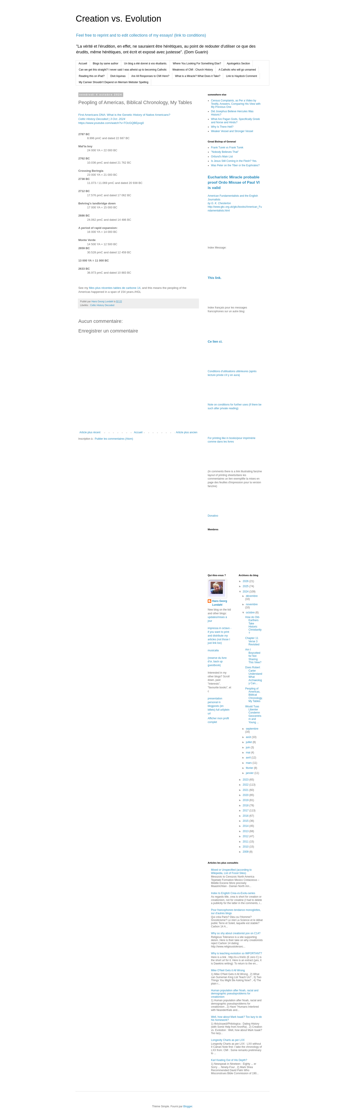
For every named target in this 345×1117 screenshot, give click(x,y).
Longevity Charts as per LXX (228, 1040)
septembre (252, 728)
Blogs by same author (105, 63)
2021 (246, 790)
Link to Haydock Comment (241, 76)
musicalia (213, 650)
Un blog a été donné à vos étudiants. (145, 63)
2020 (246, 795)
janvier (250, 773)
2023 (246, 779)
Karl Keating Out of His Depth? (229, 1060)
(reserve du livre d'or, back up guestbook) (217, 661)
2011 (246, 841)
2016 (246, 815)
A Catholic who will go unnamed (237, 69)
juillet (249, 742)
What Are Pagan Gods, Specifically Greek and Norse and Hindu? (235, 121)
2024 (246, 591)
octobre (250, 612)
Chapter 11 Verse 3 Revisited (252, 641)
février (250, 768)
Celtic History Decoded (102, 305)
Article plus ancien (186, 432)
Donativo (213, 515)
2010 (246, 846)
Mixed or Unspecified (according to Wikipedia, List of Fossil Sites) (231, 871)
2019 (246, 800)
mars (249, 762)
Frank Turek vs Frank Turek (227, 147)
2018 (246, 805)
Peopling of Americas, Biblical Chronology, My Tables (253, 695)
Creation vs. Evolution (118, 18)
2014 (246, 825)
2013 (246, 831)
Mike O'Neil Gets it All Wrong (228, 970)
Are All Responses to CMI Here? (150, 76)
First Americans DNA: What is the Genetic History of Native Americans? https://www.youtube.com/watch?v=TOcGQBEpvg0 (124, 119)
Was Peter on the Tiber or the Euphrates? (235, 165)
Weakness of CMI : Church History (192, 69)
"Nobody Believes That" (225, 151)
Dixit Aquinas (117, 76)
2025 (246, 586)
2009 (246, 851)
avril (248, 757)
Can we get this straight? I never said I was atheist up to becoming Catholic (123, 69)
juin (248, 747)
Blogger (187, 1106)
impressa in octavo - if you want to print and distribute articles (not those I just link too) (219, 635)
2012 (246, 836)
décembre (251, 596)
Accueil (83, 63)
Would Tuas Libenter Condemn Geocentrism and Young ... (253, 714)
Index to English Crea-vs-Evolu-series (233, 893)
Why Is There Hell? (222, 126)
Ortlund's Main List (222, 156)
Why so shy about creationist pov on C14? (236, 933)
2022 (246, 784)
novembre (251, 604)
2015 (246, 820)
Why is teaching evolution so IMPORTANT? (236, 953)
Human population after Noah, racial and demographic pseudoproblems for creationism (234, 993)
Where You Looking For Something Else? (197, 63)
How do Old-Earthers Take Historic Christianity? (253, 625)
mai (248, 752)
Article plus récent (89, 432)
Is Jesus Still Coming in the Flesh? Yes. (234, 161)
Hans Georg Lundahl (219, 603)
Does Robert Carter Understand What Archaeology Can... (253, 675)
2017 (246, 810)
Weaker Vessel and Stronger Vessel (232, 131)
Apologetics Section (238, 63)
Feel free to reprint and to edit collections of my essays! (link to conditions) (141, 35)
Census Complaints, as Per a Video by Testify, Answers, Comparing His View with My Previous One (236, 103)
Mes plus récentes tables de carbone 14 (114, 288)
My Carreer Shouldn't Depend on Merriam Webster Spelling (113, 82)
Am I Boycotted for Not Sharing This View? (253, 656)
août (249, 737)
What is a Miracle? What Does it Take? (197, 76)
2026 (246, 581)
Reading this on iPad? (92, 76)
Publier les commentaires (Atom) (114, 438)
